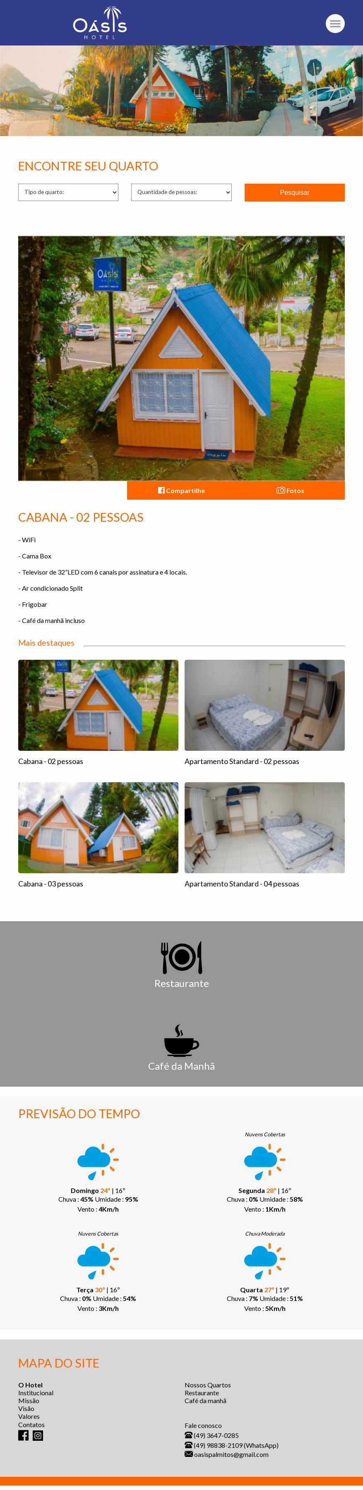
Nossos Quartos (208, 1385)
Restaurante (202, 1393)
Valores (29, 1416)
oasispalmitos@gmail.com (231, 1454)
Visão (26, 1408)
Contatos (31, 1424)
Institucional (35, 1393)
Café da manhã (205, 1400)
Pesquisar (295, 192)
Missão (28, 1400)
